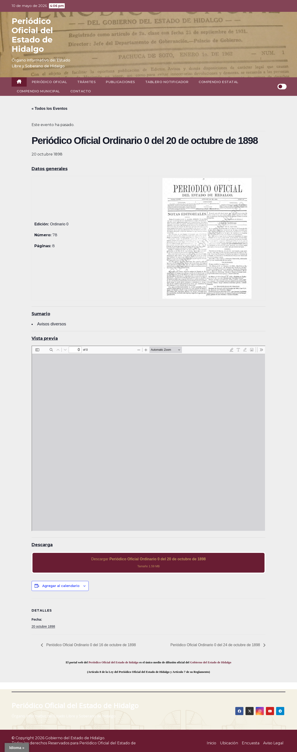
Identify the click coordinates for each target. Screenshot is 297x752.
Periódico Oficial (49, 82)
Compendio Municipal (38, 91)
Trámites (86, 82)
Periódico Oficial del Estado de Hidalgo (32, 35)
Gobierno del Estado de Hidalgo (210, 662)
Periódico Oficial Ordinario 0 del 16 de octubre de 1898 (91, 645)
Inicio (211, 743)
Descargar (148, 562)
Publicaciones (120, 82)
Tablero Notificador (167, 82)
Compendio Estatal (219, 82)
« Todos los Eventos (49, 108)
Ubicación (229, 743)
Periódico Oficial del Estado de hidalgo (113, 662)
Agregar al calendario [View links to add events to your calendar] (61, 586)
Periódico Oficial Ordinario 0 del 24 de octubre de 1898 (215, 645)
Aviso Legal (273, 743)
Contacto (80, 91)
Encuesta (250, 743)
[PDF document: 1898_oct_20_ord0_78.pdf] (148, 438)
